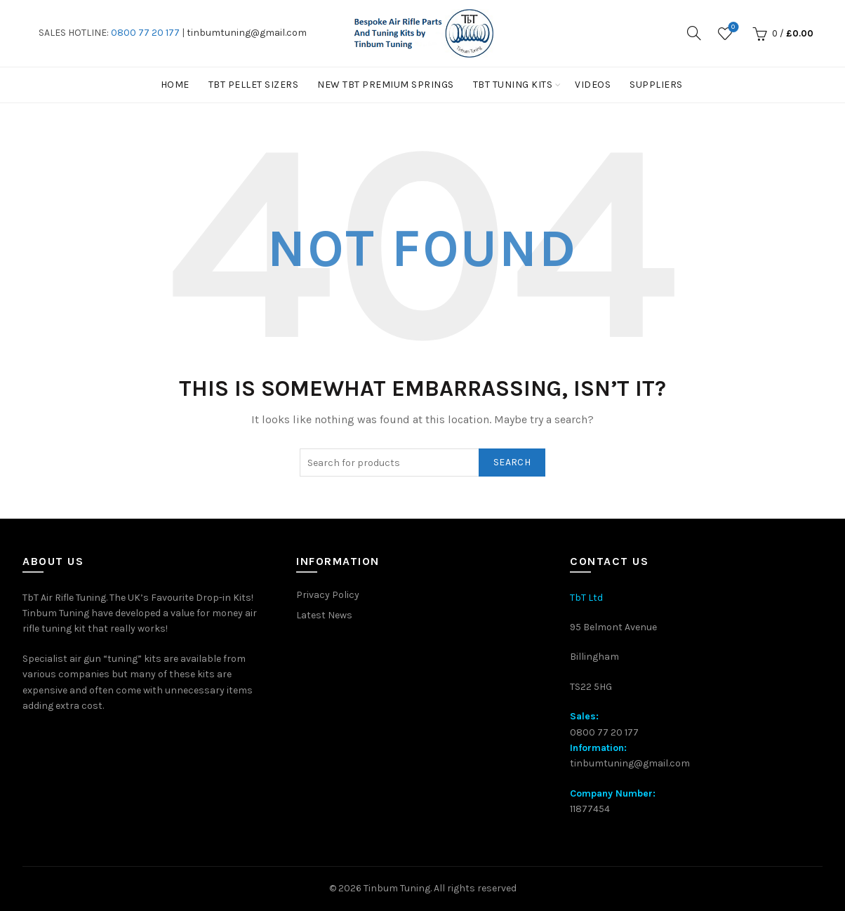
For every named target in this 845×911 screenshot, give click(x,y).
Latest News (324, 615)
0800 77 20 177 (145, 33)
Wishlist (732, 27)
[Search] (694, 33)
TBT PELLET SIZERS (253, 85)
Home (175, 85)
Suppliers (656, 85)
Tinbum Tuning (397, 888)
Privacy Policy (327, 595)
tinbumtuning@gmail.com (247, 33)
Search (512, 462)
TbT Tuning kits (513, 85)
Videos (593, 85)
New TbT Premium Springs (385, 85)
